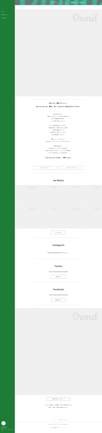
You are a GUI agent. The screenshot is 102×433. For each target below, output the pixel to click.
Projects (3, 17)
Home (3, 11)
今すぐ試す (74, 2)
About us (4, 14)
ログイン (83, 2)
